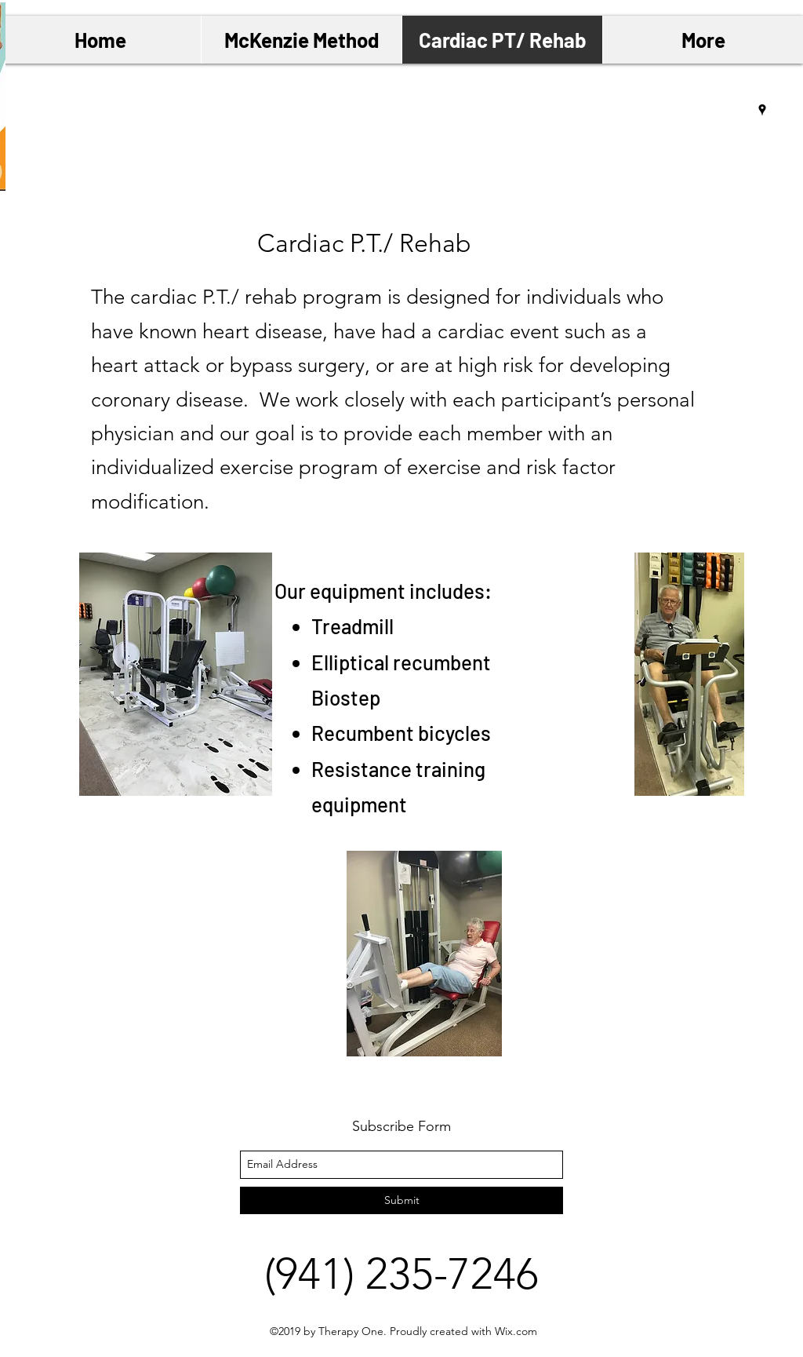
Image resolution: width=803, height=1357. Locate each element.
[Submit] (401, 1200)
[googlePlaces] (762, 110)
